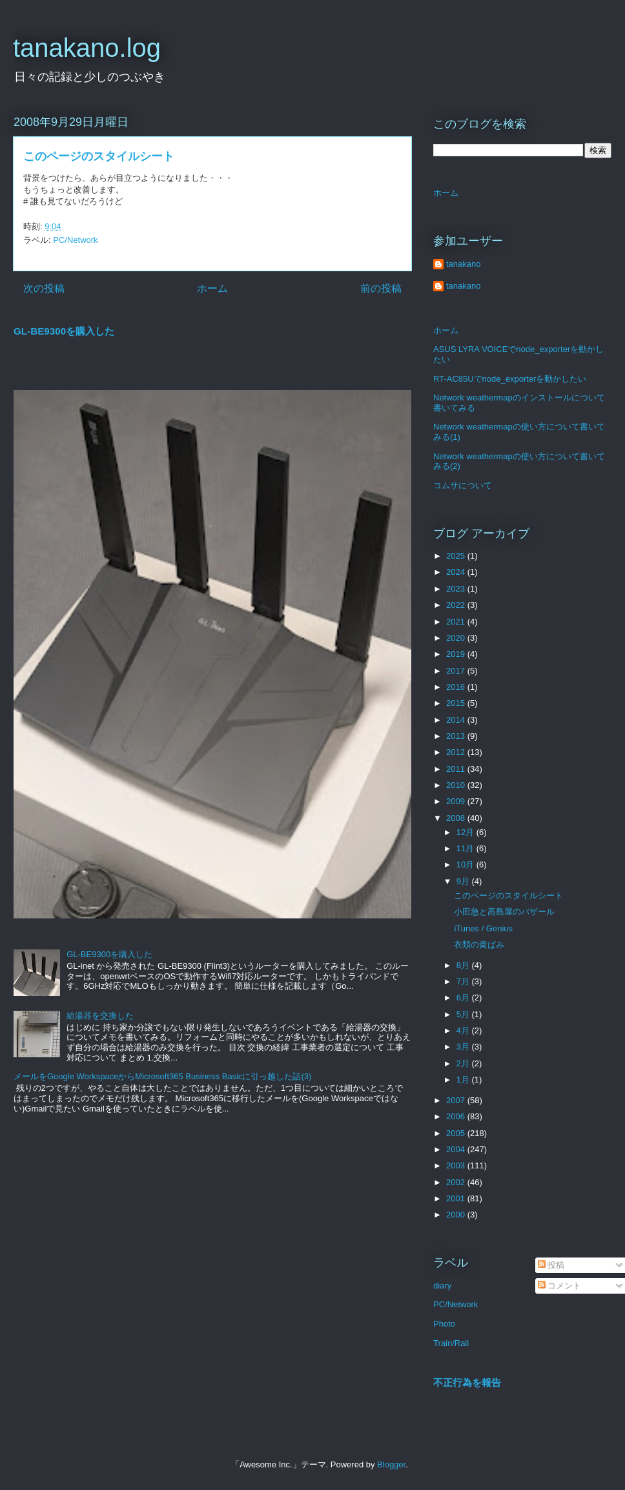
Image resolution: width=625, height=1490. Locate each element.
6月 (464, 997)
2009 (456, 801)
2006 (456, 1116)
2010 (456, 785)
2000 (456, 1214)
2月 (464, 1063)
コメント (560, 1285)
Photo (444, 1324)
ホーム (212, 288)
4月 (464, 1030)
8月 (464, 965)
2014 (456, 720)
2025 (456, 556)
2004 (456, 1149)
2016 (456, 687)
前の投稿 (381, 288)
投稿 (551, 1265)
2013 (456, 736)
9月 (464, 881)
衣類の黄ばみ (479, 944)
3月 (464, 1046)
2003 (456, 1165)
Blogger (391, 1464)
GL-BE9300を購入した (64, 331)
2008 (456, 818)
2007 (456, 1100)
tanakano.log (87, 48)
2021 (456, 621)
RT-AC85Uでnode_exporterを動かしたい (509, 379)
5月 (464, 1014)
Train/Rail (451, 1343)
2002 (456, 1182)
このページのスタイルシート (508, 895)
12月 (466, 832)
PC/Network (75, 240)
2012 (456, 752)
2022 (456, 605)
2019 (456, 654)
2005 (456, 1133)
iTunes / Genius (483, 928)
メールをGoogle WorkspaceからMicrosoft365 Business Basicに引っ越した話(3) (162, 1076)
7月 (464, 981)
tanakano (463, 264)
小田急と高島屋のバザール (504, 911)
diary (442, 1285)
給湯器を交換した (100, 1015)
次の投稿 (44, 288)
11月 (466, 848)
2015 (456, 703)
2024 (456, 572)
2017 (456, 671)
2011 (456, 769)
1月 (464, 1079)
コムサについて (462, 485)
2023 (456, 589)
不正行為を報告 (467, 1382)
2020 (456, 638)
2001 (456, 1198)
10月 (466, 864)
